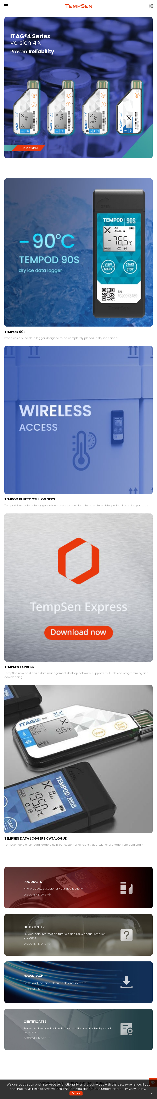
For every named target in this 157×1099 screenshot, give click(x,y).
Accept (76, 1093)
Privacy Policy (135, 1089)
